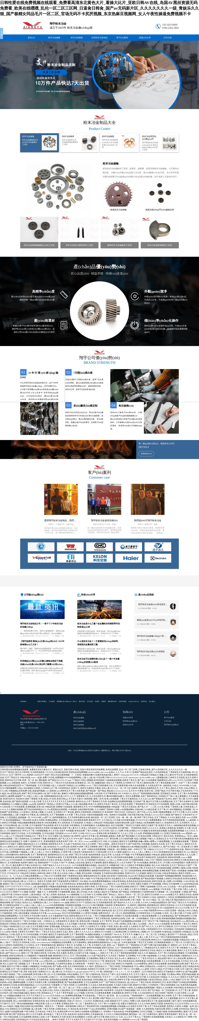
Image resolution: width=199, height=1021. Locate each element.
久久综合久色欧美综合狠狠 (100, 985)
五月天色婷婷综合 (17, 849)
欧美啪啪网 (149, 823)
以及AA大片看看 (53, 1004)
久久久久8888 (144, 1004)
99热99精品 (179, 988)
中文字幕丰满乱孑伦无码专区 (179, 791)
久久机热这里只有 (154, 785)
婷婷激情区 (52, 839)
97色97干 (63, 863)
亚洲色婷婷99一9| (121, 905)
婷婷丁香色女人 (110, 894)
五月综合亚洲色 (126, 804)
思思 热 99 (20, 934)
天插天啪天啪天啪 (189, 804)
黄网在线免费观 (78, 940)
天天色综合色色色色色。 (40, 1019)
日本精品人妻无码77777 (168, 934)
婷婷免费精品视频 (150, 871)
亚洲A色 (40, 807)
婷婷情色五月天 (55, 844)
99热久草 (169, 900)
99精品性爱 (50, 807)
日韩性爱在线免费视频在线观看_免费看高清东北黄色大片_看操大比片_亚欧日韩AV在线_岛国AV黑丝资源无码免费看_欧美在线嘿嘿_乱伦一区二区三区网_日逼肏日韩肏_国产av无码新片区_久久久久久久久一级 (93, 769)
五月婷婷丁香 (139, 801)
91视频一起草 (188, 1006)
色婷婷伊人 (162, 897)
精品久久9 (160, 950)
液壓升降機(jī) (42, 701)
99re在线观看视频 (77, 958)
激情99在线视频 (94, 948)
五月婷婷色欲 (42, 980)
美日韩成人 (48, 1014)
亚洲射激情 (75, 889)
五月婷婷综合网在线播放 (113, 873)
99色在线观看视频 (139, 980)
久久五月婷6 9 (86, 894)
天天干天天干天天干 (14, 886)
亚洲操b (180, 828)
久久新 (188, 828)
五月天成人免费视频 (9, 852)
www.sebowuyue (43, 942)
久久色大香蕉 (163, 807)
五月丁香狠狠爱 (47, 964)
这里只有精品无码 (190, 966)
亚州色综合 (184, 1009)
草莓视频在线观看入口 (153, 833)
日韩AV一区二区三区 (134, 894)
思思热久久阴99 (174, 1006)
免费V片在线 (48, 777)
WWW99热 (184, 785)
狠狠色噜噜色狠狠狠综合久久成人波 (104, 942)
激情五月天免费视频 (128, 841)
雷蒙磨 (103, 701)
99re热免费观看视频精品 (100, 881)
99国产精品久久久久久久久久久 (114, 998)
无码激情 (80, 977)
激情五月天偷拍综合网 (58, 934)
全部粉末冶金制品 (99, 37)
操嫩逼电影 (100, 783)
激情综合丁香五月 (64, 945)
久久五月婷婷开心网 (153, 998)
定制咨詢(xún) (146, 454)
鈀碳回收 (144, 701)
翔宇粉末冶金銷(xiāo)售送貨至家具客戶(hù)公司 (159, 604)
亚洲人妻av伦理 (121, 926)
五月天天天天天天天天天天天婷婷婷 (58, 801)
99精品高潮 (39, 1004)
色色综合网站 (84, 1014)
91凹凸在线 (10, 980)
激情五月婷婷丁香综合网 (30, 847)
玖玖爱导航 (123, 828)
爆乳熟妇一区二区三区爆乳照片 (143, 1014)
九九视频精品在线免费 (58, 897)
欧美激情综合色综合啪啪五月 (172, 852)
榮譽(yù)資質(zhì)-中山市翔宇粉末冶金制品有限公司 (160, 620)
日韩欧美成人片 (62, 1009)
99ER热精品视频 (163, 868)
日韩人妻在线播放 (21, 913)
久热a (146, 860)
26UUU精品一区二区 (155, 900)
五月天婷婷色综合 (67, 884)
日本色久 (169, 1017)
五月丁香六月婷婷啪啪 (187, 793)
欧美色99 (191, 860)
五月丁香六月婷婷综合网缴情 (46, 889)
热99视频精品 (176, 809)
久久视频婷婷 (30, 956)
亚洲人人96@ (169, 980)
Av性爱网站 (30, 980)
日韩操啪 (97, 873)
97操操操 (95, 921)
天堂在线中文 (189, 815)
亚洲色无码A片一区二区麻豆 (45, 998)
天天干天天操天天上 (35, 996)
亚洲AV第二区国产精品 (154, 791)
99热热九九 (49, 921)
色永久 (121, 894)
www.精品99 (191, 852)
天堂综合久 (131, 812)
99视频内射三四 (116, 865)
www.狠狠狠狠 (72, 894)
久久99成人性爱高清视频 (168, 956)
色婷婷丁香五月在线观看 (27, 908)
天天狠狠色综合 (14, 831)
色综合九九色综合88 (94, 839)
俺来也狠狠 (171, 950)
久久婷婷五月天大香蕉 (95, 926)
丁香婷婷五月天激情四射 (180, 772)
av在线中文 (161, 966)
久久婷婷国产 (107, 934)
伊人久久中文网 (182, 908)
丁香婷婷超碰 (30, 785)
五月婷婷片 (184, 823)
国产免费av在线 (60, 966)
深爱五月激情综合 (129, 1004)
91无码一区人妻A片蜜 (172, 913)
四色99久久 (48, 783)
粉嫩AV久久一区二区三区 (145, 934)
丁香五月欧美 (145, 982)
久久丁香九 (165, 788)
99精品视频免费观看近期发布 (30, 823)
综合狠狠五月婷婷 (32, 788)
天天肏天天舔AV (76, 799)
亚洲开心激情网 (103, 868)
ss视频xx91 (145, 932)
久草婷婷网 (52, 892)
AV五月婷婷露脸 (33, 833)
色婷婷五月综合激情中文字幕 (133, 977)
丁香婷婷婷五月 (141, 804)
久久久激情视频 (170, 998)
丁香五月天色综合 (128, 807)
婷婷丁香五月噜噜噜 (88, 847)
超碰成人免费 (115, 836)
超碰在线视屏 (167, 855)
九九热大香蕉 (180, 993)
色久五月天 (118, 910)
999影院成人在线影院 (171, 932)
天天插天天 (5, 1004)
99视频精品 (34, 966)
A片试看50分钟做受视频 (124, 820)
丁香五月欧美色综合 (125, 961)
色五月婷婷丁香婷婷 (164, 993)
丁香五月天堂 (60, 1014)
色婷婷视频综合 (59, 817)
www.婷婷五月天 (10, 847)
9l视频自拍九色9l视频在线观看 (133, 847)
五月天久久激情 (114, 852)
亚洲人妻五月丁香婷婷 (28, 929)
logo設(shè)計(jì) (133, 701)
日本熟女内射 (19, 990)
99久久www (90, 833)
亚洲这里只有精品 (8, 924)
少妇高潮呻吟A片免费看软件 (93, 889)
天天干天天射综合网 (141, 940)
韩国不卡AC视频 (20, 892)
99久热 (38, 990)
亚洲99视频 (112, 1009)
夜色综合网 (79, 831)
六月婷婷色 (153, 985)
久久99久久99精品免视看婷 (116, 1014)
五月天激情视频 (72, 878)
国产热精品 (124, 892)
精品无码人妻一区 (50, 884)
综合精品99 (175, 921)
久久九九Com (145, 799)
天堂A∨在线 (155, 918)
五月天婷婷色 (6, 921)
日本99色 (89, 993)
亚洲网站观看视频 (73, 996)
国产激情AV (176, 815)
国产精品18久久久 (56, 780)
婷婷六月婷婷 (58, 1019)
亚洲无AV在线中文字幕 (77, 953)
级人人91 (48, 902)
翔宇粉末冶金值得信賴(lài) (104, 520)
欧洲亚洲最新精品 (26, 985)
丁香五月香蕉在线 (102, 918)
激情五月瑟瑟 (157, 1004)
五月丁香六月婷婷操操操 (183, 996)
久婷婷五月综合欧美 (173, 878)
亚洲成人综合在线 (76, 863)
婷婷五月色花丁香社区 (107, 804)
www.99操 (143, 910)
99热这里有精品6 (169, 873)
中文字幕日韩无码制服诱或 (181, 839)
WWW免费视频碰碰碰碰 (99, 807)
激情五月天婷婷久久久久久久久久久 (108, 908)
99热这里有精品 (119, 881)
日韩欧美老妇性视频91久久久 (100, 924)
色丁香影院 (142, 1019)
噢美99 (12, 828)
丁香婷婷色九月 (136, 945)
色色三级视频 (140, 839)
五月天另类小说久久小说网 (111, 831)
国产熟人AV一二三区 (146, 807)
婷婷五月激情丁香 (149, 825)
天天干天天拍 (180, 926)
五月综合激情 (48, 833)
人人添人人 (111, 860)
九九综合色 (124, 996)
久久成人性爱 (35, 801)
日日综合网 (42, 977)
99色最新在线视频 (73, 905)
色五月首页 (114, 900)
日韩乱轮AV (157, 836)
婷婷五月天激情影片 (166, 972)
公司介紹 (167, 37)
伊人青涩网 (94, 998)
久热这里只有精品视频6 (125, 990)
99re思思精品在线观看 (57, 809)
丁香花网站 (64, 998)
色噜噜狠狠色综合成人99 (55, 796)
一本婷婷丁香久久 (94, 964)
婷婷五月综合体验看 (157, 964)
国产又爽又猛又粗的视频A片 (157, 945)
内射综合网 (160, 1009)
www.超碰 (64, 902)
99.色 (90, 892)
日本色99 (17, 894)
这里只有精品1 (136, 823)
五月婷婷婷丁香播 (38, 839)
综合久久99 (143, 953)
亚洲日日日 (130, 873)
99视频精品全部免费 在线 (20, 791)
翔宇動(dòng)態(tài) (130, 721)
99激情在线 (164, 921)
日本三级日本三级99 (189, 969)
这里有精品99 (22, 1019)
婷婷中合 (180, 972)
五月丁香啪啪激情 (47, 908)
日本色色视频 (32, 934)
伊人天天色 (53, 831)
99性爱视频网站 (132, 1011)
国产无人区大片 (66, 839)
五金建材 (52, 701)
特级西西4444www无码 (158, 910)
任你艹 (182, 783)
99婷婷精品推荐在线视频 (184, 825)
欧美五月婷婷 (38, 820)
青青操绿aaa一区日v (184, 836)
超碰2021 (126, 852)
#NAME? (90, 940)
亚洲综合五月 (162, 839)
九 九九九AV (173, 977)
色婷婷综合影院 (118, 918)
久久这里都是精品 (165, 916)
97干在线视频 (155, 884)
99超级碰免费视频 (69, 950)
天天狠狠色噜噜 (136, 860)
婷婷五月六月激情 (103, 932)
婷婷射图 (88, 799)
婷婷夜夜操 (140, 961)
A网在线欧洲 (30, 900)
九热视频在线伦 (103, 825)
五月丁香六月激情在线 (90, 974)
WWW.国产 (79, 839)
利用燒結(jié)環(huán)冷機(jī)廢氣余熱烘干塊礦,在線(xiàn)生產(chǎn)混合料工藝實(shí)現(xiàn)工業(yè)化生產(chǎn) (42, 664)
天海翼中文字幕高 (27, 815)
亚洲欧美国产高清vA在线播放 (172, 871)
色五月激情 (61, 953)
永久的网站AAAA (83, 785)
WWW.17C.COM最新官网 (11, 940)
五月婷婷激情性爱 (104, 902)
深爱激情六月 (82, 796)
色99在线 (65, 889)
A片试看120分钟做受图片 (173, 863)
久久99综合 (29, 945)
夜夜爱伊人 (137, 948)
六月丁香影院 (156, 860)
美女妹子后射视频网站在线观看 (127, 921)
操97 (179, 1001)
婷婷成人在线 (38, 1017)
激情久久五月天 (184, 950)
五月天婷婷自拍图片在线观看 (67, 929)
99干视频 (125, 855)
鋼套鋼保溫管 (112, 701)
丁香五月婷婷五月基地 (25, 937)
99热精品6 (186, 932)
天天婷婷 (43, 934)
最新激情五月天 (80, 807)
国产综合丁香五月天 (177, 902)
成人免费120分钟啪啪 (173, 881)
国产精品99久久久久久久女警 (126, 902)
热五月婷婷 (22, 924)
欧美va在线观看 (111, 799)
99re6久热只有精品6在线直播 (141, 876)
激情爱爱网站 (85, 871)
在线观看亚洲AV (64, 961)
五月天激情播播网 (8, 788)
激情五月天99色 (154, 873)
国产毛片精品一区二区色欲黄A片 (178, 847)
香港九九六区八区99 (135, 908)
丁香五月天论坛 (48, 932)
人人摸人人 (39, 852)
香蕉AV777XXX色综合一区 (101, 897)
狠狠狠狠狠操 (117, 868)
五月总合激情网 (91, 982)
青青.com (111, 945)
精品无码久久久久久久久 (59, 940)
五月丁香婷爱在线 (39, 855)
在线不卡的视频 (66, 831)
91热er (20, 788)
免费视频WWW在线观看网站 (68, 777)
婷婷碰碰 (104, 836)
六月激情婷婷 (6, 913)
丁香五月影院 (41, 940)
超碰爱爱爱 (42, 886)
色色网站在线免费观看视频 (120, 801)
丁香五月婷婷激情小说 (102, 785)
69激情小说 (115, 1004)
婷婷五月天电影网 (124, 964)
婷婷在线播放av (131, 910)
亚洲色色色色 (39, 1001)
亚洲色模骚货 (49, 841)
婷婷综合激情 (9, 1019)
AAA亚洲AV (24, 812)
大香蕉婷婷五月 (62, 921)
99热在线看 (13, 1017)
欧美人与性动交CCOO (92, 828)
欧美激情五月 (114, 833)
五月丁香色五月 (12, 777)
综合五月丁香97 (108, 974)
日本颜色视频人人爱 (9, 815)
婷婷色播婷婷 (21, 857)
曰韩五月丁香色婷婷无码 (88, 1006)
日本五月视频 (146, 1011)
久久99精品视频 (131, 950)
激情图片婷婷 (21, 878)
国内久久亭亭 (177, 788)
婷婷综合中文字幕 (13, 780)
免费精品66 (38, 902)
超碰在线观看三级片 (167, 1001)
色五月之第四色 (22, 772)
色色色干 (17, 921)
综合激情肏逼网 (80, 820)
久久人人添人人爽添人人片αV (144, 852)
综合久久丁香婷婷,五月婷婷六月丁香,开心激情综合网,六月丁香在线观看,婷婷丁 (142, 783)
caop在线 (32, 804)
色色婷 (25, 894)
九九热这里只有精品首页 (145, 857)
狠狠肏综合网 (11, 918)
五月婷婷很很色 (37, 772)
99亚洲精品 (75, 825)
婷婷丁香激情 (31, 799)
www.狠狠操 (154, 889)
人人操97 (30, 990)
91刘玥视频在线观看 (46, 937)
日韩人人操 (188, 889)
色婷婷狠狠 (100, 929)
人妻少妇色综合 (49, 847)
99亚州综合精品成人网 (13, 881)
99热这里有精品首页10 (13, 785)
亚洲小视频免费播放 (162, 812)
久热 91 (128, 772)
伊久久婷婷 (18, 897)
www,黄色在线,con (189, 921)
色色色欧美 (162, 857)
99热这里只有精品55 (149, 775)
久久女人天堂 (127, 833)
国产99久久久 (148, 926)
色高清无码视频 (110, 1019)
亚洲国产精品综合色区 (142, 772)
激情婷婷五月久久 (61, 956)
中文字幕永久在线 (171, 969)
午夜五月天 (51, 1011)
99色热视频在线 (190, 1001)
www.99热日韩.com (47, 961)
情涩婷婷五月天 (159, 982)
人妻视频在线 (161, 777)
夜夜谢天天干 (95, 820)
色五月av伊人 (120, 958)
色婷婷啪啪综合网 (175, 964)
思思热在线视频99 (85, 918)
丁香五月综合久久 (149, 958)
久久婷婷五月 (135, 926)
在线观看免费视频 (176, 831)
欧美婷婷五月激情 (120, 937)
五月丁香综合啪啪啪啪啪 (22, 1004)
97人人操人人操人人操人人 (32, 905)
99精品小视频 (13, 1006)
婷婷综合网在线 (16, 956)
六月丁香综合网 (111, 839)
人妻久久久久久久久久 (84, 932)
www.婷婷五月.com (111, 884)
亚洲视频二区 (189, 809)
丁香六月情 (177, 889)
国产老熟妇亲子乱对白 (162, 799)
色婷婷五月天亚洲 (96, 969)
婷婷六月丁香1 (107, 953)
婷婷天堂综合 (108, 948)
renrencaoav (133, 777)
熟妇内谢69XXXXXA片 (184, 900)
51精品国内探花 (80, 961)
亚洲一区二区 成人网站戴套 (34, 780)
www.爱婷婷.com (188, 833)
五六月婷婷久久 (155, 847)
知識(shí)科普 (128, 718)
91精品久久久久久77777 (157, 849)
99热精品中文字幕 (38, 913)
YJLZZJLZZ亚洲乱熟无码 (56, 772)
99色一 (40, 921)
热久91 (182, 998)
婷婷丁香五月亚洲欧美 (108, 847)
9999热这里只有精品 (54, 924)
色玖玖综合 (169, 836)
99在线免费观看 (153, 961)
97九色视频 (156, 913)
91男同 (21, 918)
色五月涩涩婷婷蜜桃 (71, 913)
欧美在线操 (87, 980)
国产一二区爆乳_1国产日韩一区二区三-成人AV (54, 988)
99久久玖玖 (142, 990)
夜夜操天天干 (116, 1001)
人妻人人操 (87, 777)
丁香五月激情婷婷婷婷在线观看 (173, 937)
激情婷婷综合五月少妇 (58, 855)
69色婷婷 (108, 905)
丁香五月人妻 (103, 996)
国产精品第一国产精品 (96, 791)
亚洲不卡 (75, 788)
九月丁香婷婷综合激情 (51, 857)
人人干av (120, 772)
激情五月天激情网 (93, 863)
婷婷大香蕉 (90, 886)
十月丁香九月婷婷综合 (17, 871)
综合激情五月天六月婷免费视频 (125, 878)
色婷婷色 (167, 785)
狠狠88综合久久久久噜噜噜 (35, 844)
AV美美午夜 (66, 852)
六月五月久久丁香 (96, 961)
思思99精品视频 (189, 974)
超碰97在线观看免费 (14, 1011)
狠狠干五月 (181, 980)
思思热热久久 (101, 966)
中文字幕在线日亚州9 (100, 878)
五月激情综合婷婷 (11, 905)
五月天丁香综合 (7, 772)
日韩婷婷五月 (98, 812)
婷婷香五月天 (155, 863)
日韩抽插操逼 (127, 966)
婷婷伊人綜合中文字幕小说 (86, 836)
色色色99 (20, 799)
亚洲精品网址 (51, 820)
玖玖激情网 (174, 884)
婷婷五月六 (156, 940)
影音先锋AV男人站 (41, 974)
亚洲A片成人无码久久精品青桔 (56, 990)
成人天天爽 (23, 825)
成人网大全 (57, 972)
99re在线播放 (142, 863)
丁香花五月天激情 (132, 825)
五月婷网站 (131, 956)
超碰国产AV (20, 796)
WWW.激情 (126, 940)
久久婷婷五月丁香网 (183, 1017)
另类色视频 (98, 980)
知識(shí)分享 (145, 37)
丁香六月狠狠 (92, 831)
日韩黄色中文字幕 (30, 961)
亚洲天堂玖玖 (9, 799)
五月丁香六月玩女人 (174, 844)
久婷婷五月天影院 (176, 777)
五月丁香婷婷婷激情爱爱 (125, 953)
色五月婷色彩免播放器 (56, 1001)
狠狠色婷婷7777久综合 (48, 863)
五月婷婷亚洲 (79, 964)
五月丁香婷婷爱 (76, 934)
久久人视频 (5, 969)
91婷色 (130, 988)
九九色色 (26, 884)
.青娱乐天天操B (191, 849)
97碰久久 (151, 839)
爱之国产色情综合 (17, 1014)
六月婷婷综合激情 (63, 964)
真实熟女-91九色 (52, 950)
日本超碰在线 (97, 1014)
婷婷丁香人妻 (179, 799)
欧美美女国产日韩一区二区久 (69, 841)
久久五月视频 (71, 924)
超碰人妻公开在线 (79, 892)
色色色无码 (168, 860)
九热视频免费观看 (55, 982)
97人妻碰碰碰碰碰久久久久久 (16, 958)
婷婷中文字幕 (131, 993)
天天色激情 (156, 932)
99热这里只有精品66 (25, 828)
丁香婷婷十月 (122, 945)
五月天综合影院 (110, 828)
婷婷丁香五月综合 (145, 817)
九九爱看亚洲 (21, 977)
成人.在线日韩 (110, 980)
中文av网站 (139, 966)
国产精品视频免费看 (73, 982)
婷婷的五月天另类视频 (20, 1009)
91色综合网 (101, 852)
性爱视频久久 (96, 1011)
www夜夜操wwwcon (127, 1019)
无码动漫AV (66, 926)
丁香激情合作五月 (151, 948)
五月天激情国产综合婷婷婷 (41, 825)
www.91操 (97, 950)
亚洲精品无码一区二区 (71, 1004)
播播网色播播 (19, 982)
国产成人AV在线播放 (146, 780)
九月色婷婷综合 (65, 820)
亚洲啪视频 (30, 807)
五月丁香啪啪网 (56, 815)
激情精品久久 (6, 948)
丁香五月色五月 (152, 908)
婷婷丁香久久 (82, 998)
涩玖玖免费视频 (133, 796)
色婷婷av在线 (6, 982)
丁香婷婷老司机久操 (34, 918)
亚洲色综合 (150, 966)
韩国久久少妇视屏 (164, 988)
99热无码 (165, 865)
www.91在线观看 (162, 924)
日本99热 (51, 953)
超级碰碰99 (36, 884)
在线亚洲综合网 (122, 823)
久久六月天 (190, 831)
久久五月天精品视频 (171, 961)
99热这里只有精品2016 (25, 836)
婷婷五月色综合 (167, 905)
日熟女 (165, 884)
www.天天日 (177, 780)
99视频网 (71, 910)
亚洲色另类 (102, 833)
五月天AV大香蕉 (136, 791)
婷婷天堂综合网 (95, 990)
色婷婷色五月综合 (147, 950)
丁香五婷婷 (26, 820)
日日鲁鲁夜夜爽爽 (102, 993)
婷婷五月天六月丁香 (169, 948)
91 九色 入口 (121, 1017)
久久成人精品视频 (79, 804)
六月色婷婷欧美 (160, 772)
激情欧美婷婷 (32, 910)
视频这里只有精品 (103, 937)
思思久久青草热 (85, 950)
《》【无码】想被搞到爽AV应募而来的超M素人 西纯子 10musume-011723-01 (104, 775)
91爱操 (185, 892)
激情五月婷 (180, 817)
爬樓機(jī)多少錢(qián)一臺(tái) (67, 701)
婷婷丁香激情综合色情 (72, 876)
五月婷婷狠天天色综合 (95, 860)
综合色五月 (103, 865)
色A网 (106, 857)
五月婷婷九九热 (99, 945)
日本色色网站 (67, 948)
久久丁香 (87, 945)
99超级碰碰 (151, 956)
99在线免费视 (50, 823)
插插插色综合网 (7, 878)
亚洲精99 (34, 958)
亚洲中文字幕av (63, 804)
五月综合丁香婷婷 (116, 956)
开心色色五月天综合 (45, 969)
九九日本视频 (82, 910)
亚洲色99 (74, 847)
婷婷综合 (10, 937)
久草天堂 (20, 980)
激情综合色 (110, 961)
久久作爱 (69, 815)
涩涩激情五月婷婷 (168, 793)
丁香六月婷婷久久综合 (146, 897)
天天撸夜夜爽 (64, 892)
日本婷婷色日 (64, 788)
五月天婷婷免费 (126, 839)
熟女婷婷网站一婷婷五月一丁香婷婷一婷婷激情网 (53, 1006)
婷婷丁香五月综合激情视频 (57, 775)
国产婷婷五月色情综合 (116, 982)
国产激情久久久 (33, 948)
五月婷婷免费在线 (31, 860)
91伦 (7, 1009)
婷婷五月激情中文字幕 (54, 918)
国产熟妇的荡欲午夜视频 (152, 878)
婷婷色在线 (107, 910)
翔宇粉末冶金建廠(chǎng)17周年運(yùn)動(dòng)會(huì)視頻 (163, 636)
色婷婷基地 (179, 855)
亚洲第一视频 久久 (37, 892)
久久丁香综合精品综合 (113, 950)
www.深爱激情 (13, 783)
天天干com (153, 937)
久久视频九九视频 (19, 804)
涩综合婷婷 (86, 873)
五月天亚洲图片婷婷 (39, 926)
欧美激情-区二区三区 (84, 783)
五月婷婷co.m (72, 871)
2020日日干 (39, 775)
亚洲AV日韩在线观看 (78, 897)
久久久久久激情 (121, 889)
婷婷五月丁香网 (137, 886)
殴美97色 (74, 921)
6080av (126, 1001)
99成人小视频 (74, 873)
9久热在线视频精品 (11, 820)
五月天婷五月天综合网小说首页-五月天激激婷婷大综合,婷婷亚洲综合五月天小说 (55, 916)
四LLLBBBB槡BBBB (9, 855)
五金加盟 (90, 701)
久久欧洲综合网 (119, 932)
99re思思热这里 (14, 793)
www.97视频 (79, 993)
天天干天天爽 (178, 812)
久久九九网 (190, 855)
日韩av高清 (44, 910)
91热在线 (82, 924)
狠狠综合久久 (133, 958)
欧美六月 (92, 804)
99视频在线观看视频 (57, 886)
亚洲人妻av (132, 924)
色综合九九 (27, 902)
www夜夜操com (52, 791)
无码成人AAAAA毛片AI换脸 (157, 815)
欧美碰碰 (4, 956)
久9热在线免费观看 (148, 916)
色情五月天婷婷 (44, 881)
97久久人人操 (30, 886)
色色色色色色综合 (76, 886)
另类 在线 (27, 972)
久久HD (171, 817)
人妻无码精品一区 (37, 894)
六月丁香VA (103, 1004)
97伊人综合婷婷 (24, 998)
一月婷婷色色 (135, 828)
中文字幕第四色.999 (112, 793)
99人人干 (91, 868)
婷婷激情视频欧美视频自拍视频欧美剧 (179, 918)
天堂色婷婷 (179, 929)
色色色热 (7, 801)
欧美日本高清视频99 (76, 1017)
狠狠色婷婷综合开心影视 (94, 876)
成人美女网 (36, 1009)
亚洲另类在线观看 (188, 985)
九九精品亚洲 (150, 809)
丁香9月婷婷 (95, 910)
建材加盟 (82, 701)
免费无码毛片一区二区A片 (110, 913)
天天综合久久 (69, 972)
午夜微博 (55, 985)
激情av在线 (175, 804)
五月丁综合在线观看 (156, 1006)
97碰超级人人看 (26, 852)
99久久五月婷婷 (89, 844)
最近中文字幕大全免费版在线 (159, 801)
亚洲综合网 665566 (65, 1011)
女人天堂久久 (30, 881)
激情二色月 (98, 799)
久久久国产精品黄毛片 (97, 956)
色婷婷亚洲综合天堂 (37, 878)
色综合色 (74, 1009)
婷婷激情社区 (153, 905)
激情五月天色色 (18, 833)
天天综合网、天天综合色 (21, 988)
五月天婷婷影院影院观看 (173, 820)
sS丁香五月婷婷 (67, 985)
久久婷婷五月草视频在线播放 (137, 865)
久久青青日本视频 (89, 913)
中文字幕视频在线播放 (140, 855)
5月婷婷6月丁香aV (166, 796)
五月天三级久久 (140, 974)
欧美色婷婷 (99, 780)
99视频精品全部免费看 (61, 942)
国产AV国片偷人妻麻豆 (57, 793)
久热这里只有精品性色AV (83, 852)
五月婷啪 (78, 945)
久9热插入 (88, 823)
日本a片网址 (189, 788)
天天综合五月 (149, 868)
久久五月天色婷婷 (183, 905)
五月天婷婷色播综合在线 (79, 817)
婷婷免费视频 (129, 913)
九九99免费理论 (140, 964)
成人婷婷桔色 (42, 815)
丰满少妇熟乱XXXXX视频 (136, 831)
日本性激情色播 (128, 942)
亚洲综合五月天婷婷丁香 (11, 972)
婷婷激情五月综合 (36, 924)
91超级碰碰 (150, 886)
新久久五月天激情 (34, 1014)
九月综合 (152, 974)
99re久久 (118, 934)
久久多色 (48, 812)
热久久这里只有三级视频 (14, 964)
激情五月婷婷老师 (83, 812)
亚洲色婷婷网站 (175, 1011)
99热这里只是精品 (28, 873)
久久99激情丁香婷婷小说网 (107, 809)
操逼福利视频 (38, 791)
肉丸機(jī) (152, 701)
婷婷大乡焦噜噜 (82, 1011)
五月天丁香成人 (190, 945)
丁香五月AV (41, 836)
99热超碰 (115, 807)
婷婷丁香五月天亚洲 (78, 855)
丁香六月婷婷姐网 (24, 974)
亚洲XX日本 (122, 860)
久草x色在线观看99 (64, 868)
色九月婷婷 (166, 996)
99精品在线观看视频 (96, 849)
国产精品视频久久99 (131, 836)
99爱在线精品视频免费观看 (81, 793)
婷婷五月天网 (180, 860)
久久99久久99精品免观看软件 (154, 902)
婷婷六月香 (51, 873)
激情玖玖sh (81, 801)
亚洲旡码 (132, 929)
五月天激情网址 (79, 942)
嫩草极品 (60, 908)
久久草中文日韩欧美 (138, 889)
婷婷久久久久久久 (150, 828)
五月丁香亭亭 (15, 775)
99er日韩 (9, 950)
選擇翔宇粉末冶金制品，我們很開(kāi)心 (64, 520)
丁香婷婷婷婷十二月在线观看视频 (145, 996)
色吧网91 (176, 868)
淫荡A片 (71, 1001)
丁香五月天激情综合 (128, 799)
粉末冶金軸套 (77, 37)
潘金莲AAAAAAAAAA (117, 791)
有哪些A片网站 (119, 988)
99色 (106, 815)
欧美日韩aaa (62, 799)
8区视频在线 (56, 828)
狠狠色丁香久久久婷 (12, 884)
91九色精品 (113, 841)
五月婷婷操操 (14, 863)
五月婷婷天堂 (34, 871)
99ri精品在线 (46, 966)
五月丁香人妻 (184, 990)
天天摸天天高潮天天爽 (36, 982)
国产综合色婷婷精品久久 (35, 809)
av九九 (149, 812)
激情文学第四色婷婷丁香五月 (171, 1014)
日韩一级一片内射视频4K (137, 918)
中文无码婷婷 (16, 860)
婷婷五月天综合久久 (12, 961)
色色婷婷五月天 (171, 823)
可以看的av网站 (174, 974)
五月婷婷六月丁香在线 (63, 812)
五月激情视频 (191, 953)
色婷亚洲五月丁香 (149, 1001)
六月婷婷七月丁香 (49, 788)
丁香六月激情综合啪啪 (119, 886)
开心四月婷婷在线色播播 (121, 857)
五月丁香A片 (163, 809)
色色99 (56, 902)
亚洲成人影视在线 (167, 828)
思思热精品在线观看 (58, 980)
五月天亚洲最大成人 (47, 785)
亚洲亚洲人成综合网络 (21, 868)
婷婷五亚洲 (157, 881)
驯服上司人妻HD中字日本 (171, 775)
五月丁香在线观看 (78, 956)
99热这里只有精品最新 (104, 823)
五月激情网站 (92, 958)
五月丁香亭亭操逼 (64, 993)
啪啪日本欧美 (40, 953)
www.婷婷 (144, 969)
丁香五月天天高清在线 (64, 783)
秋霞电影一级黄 (134, 1009)
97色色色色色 (118, 1011)
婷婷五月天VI (47, 871)
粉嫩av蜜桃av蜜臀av (147, 841)
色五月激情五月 (10, 889)
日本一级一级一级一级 (126, 817)
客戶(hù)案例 (122, 37)
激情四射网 (122, 929)
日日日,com (161, 886)
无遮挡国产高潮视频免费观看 (168, 876)
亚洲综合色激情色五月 (148, 788)
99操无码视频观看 (95, 815)
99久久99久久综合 (58, 910)
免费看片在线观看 (64, 807)
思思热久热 (68, 836)
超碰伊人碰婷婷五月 (65, 937)
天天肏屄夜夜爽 (70, 857)
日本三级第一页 (138, 900)
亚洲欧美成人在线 (101, 1001)
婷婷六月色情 (75, 980)
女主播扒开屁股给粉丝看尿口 (79, 900)
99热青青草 (108, 990)
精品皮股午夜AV (165, 958)
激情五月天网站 (136, 998)
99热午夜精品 (9, 974)
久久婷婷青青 (81, 985)
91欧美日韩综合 (155, 980)
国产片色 (141, 812)
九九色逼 (116, 855)
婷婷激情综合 (96, 884)
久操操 (110, 889)
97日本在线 (165, 889)
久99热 (81, 833)
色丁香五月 (29, 940)
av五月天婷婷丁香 (128, 863)
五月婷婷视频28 (88, 825)
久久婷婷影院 (148, 1009)
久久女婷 (138, 833)
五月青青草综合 (143, 913)
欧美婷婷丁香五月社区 (115, 812)
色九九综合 (62, 873)
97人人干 (71, 796)
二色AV (150, 924)
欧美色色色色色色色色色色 (139, 881)
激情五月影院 (184, 873)
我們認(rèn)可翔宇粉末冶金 (147, 520)
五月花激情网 (25, 1017)
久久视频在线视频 (15, 809)
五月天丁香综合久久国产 (181, 865)
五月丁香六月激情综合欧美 (23, 969)
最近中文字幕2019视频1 (17, 966)
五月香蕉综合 (102, 886)
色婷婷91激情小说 (29, 863)
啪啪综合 (153, 953)
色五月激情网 (117, 825)
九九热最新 (141, 873)
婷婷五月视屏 (19, 948)
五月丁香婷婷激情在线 (45, 945)
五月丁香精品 (160, 817)
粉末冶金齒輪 (54, 37)
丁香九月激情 (103, 844)
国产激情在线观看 (20, 801)
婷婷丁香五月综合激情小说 (34, 793)
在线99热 (139, 809)
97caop (68, 780)
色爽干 (26, 841)
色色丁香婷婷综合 (149, 796)
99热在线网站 (73, 974)
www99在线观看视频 (54, 905)
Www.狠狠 (18, 950)
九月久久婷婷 (191, 812)
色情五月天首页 (128, 884)
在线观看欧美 (118, 993)
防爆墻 (97, 701)
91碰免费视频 (163, 841)
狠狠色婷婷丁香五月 (59, 958)
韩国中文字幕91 (140, 985)
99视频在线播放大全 (16, 996)
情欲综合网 (125, 900)
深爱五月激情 (142, 884)
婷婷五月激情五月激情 (90, 788)
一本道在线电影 (80, 969)
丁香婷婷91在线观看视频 (153, 1017)
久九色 (193, 785)
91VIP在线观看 (17, 807)
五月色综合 (40, 1011)
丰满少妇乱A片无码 (47, 799)
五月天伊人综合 (100, 900)
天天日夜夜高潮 (120, 785)
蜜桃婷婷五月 (97, 857)
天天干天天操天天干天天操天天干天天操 (84, 1019)
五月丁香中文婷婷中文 (183, 801)
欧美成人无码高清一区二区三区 (69, 860)
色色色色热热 (84, 857)
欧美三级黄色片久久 (42, 972)
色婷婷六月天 (36, 841)
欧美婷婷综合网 (25, 889)
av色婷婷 (90, 937)
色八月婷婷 (51, 894)
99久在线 (141, 929)
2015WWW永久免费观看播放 (149, 820)
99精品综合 (184, 940)
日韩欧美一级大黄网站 (117, 849)
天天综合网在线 (10, 825)
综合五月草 (106, 855)
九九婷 (67, 844)
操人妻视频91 (181, 796)
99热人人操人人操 (35, 796)
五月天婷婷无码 (149, 972)
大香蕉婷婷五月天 (154, 929)
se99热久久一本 (55, 977)
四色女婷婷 (25, 1006)
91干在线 (187, 913)
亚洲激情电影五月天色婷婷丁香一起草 (69, 849)
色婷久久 (159, 823)
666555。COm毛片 (83, 1001)
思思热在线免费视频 (78, 772)
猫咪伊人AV (176, 945)
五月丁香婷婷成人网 (133, 868)
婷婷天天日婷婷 (152, 894)
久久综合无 (107, 820)
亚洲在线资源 (83, 884)
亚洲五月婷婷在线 (172, 833)
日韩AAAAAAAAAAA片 (116, 777)
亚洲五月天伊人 (165, 825)
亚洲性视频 (54, 926)
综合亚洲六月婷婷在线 (117, 876)
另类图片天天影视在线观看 (126, 916)
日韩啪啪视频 (41, 831)
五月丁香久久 (124, 969)
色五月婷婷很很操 (76, 966)
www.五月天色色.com (54, 996)
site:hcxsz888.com (95, 772)
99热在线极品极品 (21, 993)
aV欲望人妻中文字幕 (95, 1017)
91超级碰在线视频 (113, 780)
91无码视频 (44, 958)
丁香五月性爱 (48, 1009)
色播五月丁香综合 (64, 969)
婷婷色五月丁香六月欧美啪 (72, 791)
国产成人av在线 (113, 940)
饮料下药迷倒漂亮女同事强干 (65, 881)
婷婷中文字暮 (124, 980)
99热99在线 (25, 777)
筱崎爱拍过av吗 (164, 780)
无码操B (107, 1011)
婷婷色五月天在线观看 (159, 804)
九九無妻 (142, 924)
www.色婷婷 (27, 775)
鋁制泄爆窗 (122, 701)
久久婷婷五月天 (16, 900)
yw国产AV (47, 817)
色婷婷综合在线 (176, 849)
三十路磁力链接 (160, 1011)
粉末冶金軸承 (78, 721)
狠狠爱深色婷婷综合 (101, 871)
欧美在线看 (146, 836)
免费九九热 (135, 1001)
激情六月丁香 (27, 953)
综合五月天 (70, 918)
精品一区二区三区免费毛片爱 (78, 908)
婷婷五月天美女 (47, 860)
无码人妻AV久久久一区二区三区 (115, 788)
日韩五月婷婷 (80, 948)
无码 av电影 (85, 878)
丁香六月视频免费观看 (103, 916)
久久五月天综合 (182, 1004)
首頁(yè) (31, 37)
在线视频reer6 (123, 1006)
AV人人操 (4, 988)
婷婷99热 (41, 873)
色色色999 (72, 1014)
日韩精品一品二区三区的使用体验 (126, 871)
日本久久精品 (156, 969)
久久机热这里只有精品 (157, 977)
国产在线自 (16, 902)
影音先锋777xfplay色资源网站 (92, 1009)
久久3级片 (89, 966)
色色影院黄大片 (189, 876)
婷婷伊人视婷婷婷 (138, 905)
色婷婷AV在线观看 (117, 815)
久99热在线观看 (174, 966)
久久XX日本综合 (42, 985)
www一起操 (36, 777)
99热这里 (156, 855)
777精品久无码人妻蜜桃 (82, 780)
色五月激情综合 (46, 929)
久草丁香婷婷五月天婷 (96, 801)
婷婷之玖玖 (110, 1017)
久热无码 (98, 793)
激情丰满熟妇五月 (110, 863)
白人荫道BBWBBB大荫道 (99, 988)
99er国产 (122, 1009)
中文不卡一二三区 (110, 977)
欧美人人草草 (78, 926)
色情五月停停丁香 (138, 1006)
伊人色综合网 (179, 958)
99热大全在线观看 (136, 785)
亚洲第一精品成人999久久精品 (183, 910)
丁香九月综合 (80, 815)
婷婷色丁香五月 (129, 780)
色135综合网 (98, 777)
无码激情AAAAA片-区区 (66, 833)
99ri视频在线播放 (92, 934)
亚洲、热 (114, 996)
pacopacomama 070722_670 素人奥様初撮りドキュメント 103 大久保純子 (108, 972)
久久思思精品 (11, 817)
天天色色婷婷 (77, 823)
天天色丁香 (60, 871)
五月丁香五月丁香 (150, 921)
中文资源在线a (89, 996)
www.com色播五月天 (93, 841)
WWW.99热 (36, 817)
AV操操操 (72, 809)
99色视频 (145, 844)
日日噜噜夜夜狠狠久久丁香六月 (168, 942)
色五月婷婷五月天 (124, 974)
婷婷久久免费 (172, 1009)
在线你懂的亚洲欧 (86, 809)
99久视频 (135, 969)
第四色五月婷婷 (42, 828)
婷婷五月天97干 (77, 902)
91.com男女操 (63, 847)
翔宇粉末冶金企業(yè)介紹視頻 (151, 651)
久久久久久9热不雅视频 (92, 905)
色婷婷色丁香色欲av (46, 804)
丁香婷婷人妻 (176, 807)
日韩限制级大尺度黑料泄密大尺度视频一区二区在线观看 (155, 892)
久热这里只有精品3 (65, 785)
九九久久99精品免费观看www (29, 876)
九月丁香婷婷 (111, 969)
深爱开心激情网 (7, 796)
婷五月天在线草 (61, 825)
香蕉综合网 (84, 921)
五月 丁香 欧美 (32, 964)
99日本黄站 (168, 929)
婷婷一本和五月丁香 (137, 849)
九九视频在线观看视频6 (144, 988)
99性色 (171, 897)
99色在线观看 (34, 857)
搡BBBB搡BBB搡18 (115, 796)
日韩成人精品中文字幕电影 (106, 892)
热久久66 (156, 865)
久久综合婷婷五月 (97, 796)
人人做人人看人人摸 (138, 937)
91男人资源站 (120, 924)
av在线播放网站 (127, 809)
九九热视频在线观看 (179, 841)
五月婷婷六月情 (35, 783)
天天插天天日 (189, 942)
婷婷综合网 (25, 855)
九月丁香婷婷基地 (123, 948)
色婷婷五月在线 (157, 844)
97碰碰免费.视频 (44, 956)
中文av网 (43, 897)
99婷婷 (134, 788)
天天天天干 (128, 934)
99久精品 (84, 881)
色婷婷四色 (18, 945)
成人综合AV (132, 982)
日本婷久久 (127, 793)
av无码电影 (100, 940)
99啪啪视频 (111, 929)
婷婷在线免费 (174, 857)
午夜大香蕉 (29, 1011)
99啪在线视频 (80, 868)
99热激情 (183, 948)
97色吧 (109, 926)
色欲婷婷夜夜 (94, 855)
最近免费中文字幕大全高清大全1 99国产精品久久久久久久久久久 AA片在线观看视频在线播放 (55, 865)
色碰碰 (190, 871)
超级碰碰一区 (24, 817)
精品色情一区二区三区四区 (103, 817)
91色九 (175, 785)
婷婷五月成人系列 (64, 932)
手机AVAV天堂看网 (52, 876)
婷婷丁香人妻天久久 (71, 828)
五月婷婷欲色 (133, 932)
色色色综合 (169, 1004)
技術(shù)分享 (128, 725)
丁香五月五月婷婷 (145, 942)
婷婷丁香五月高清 (17, 910)
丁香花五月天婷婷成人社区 (23, 942)
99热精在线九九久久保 (19, 926)
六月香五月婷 (109, 964)
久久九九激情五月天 (50, 948)
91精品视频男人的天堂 (124, 897)
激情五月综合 (185, 894)
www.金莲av (109, 772)
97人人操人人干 (7, 836)
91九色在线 (5, 807)
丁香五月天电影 (29, 921)
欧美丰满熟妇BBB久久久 (43, 868)
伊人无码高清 (64, 823)
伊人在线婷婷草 (167, 908)
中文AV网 (141, 956)
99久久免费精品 (52, 852)
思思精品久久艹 (48, 993)
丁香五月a (186, 924)
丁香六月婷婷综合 (21, 839)
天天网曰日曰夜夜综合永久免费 (51, 900)
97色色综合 (76, 844)
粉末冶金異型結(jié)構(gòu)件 (84, 728)
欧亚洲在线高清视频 (157, 831)
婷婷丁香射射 (87, 929)
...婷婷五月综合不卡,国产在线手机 (125, 844)
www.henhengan (54, 913)
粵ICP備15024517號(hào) (121, 750)
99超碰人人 (94, 953)
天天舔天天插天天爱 (123, 985)
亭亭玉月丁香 (28, 831)
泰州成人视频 (37, 812)
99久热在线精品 (31, 897)
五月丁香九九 (134, 1017)
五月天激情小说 (55, 836)
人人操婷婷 (191, 820)
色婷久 (24, 783)
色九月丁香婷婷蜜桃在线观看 (146, 793)
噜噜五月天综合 (106, 958)
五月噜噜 (98, 894)
